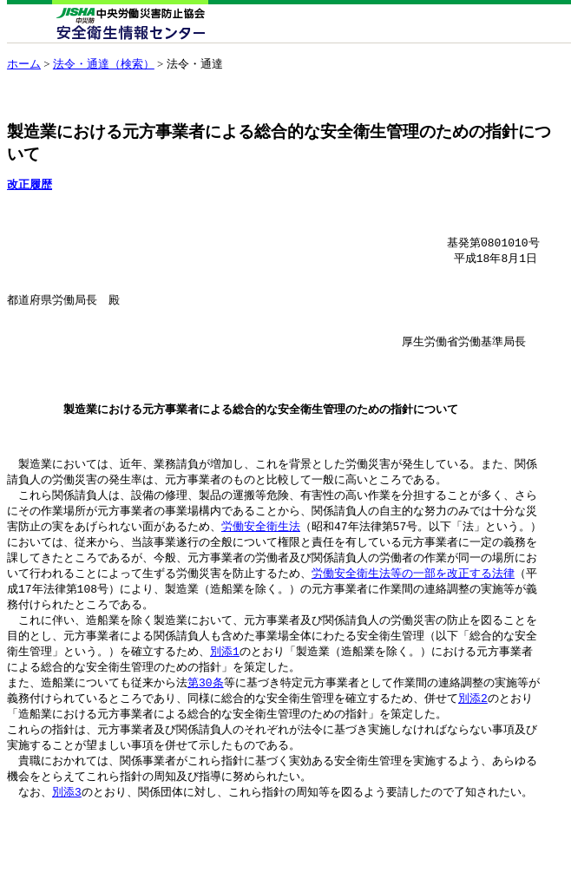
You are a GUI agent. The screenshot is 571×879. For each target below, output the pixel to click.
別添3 (67, 843)
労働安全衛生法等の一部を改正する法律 (413, 612)
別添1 (225, 695)
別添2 (473, 744)
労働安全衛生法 (260, 563)
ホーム (24, 63)
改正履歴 (29, 184)
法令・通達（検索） (103, 63)
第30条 (205, 728)
